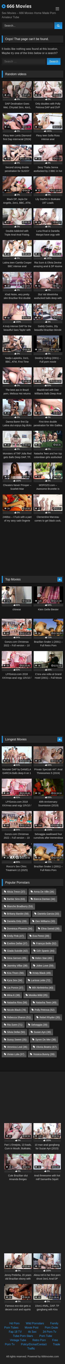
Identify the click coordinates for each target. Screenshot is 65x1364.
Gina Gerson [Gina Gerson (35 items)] (16, 958)
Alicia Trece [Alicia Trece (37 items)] (16, 891)
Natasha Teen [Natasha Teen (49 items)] (46, 1002)
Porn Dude (51, 1327)
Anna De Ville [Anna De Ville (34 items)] (44, 891)
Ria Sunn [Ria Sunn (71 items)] (14, 1024)
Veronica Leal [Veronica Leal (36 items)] (17, 1046)
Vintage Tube (18, 1340)
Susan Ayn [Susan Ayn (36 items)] (42, 1032)
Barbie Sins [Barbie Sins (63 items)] (16, 899)
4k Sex (32, 1331)
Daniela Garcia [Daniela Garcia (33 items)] (48, 913)
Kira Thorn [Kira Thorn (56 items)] (15, 973)
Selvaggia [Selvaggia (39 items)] (39, 1024)
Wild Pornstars (35, 1323)
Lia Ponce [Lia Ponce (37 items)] (15, 987)
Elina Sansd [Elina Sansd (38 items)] (50, 928)
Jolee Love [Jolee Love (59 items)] (44, 965)
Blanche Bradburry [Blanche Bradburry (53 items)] (20, 906)
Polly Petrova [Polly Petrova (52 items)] (44, 1009)
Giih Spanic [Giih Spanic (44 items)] (45, 950)
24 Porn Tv (49, 1331)
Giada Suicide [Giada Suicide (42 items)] (17, 950)
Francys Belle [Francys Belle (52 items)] (46, 943)
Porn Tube (45, 1335)
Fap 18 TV (15, 1331)
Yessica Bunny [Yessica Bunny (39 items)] (43, 1054)
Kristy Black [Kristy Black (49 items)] (42, 973)
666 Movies (17, 6)
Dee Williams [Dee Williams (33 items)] (45, 921)
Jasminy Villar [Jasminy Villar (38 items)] (17, 965)
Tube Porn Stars (23, 1335)
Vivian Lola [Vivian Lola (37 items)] (15, 1054)
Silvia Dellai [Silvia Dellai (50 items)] (16, 1032)
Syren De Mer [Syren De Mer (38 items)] (45, 1039)
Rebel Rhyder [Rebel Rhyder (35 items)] (50, 1017)
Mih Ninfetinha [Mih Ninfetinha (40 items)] (42, 987)
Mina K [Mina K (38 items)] (13, 995)
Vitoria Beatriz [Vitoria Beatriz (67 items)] (46, 1046)
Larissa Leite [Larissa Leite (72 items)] (40, 980)
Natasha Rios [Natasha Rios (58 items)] (17, 1002)
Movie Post (31, 1327)
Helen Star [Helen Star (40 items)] (43, 958)
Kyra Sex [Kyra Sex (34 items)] (14, 980)
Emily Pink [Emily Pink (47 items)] (15, 935)
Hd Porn (14, 1323)
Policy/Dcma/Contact (34, 1344)
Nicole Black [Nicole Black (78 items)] (16, 1009)
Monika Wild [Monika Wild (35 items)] (38, 995)
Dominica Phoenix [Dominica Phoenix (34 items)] (19, 928)
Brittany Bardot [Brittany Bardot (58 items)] (18, 913)
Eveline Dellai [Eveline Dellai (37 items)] (17, 943)
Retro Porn (39, 1340)
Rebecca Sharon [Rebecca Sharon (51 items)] (19, 1017)
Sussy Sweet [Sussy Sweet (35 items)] (17, 1039)
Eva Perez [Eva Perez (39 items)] (41, 935)
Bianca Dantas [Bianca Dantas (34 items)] (44, 899)
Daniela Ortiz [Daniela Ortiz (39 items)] (17, 921)
